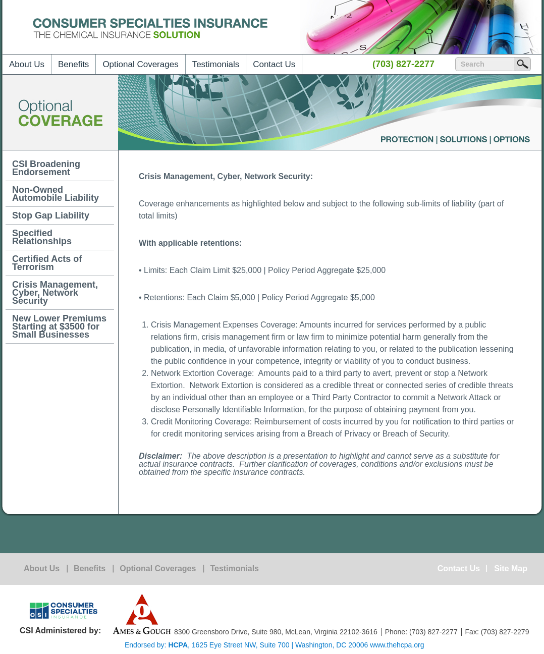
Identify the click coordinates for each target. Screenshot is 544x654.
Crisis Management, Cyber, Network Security (55, 293)
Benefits (73, 64)
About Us (26, 64)
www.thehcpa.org (397, 645)
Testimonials (216, 64)
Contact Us (274, 64)
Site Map (510, 569)
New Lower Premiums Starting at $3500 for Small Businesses (59, 326)
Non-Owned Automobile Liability (55, 194)
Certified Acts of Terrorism (47, 263)
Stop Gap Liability (50, 215)
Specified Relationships (42, 237)
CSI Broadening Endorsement (46, 168)
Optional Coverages (140, 64)
